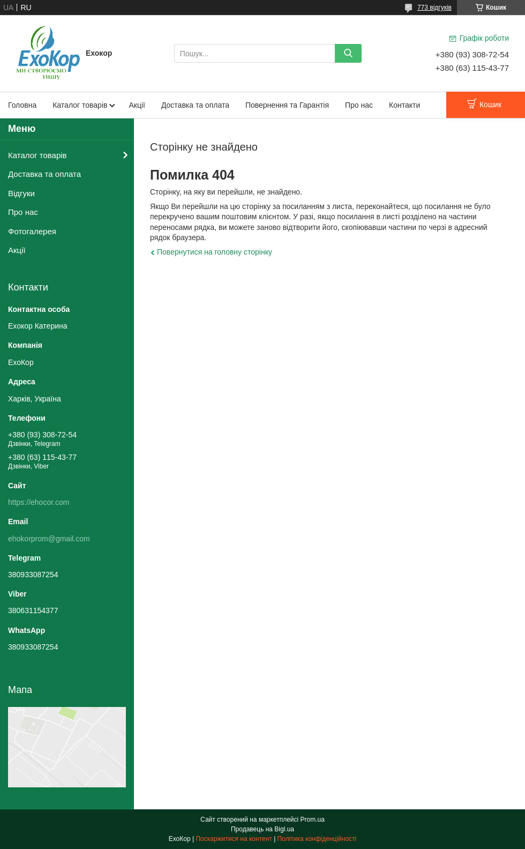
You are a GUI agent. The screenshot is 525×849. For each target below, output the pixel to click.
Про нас (359, 105)
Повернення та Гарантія (287, 105)
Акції (137, 105)
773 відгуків (434, 7)
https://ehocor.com (38, 502)
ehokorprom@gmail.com (49, 538)
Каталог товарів (79, 105)
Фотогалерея (32, 231)
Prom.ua (313, 819)
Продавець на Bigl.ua (262, 829)
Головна (22, 105)
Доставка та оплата (195, 105)
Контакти (404, 105)
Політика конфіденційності (317, 839)
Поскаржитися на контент (234, 839)
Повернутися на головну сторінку (214, 252)
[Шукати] (348, 53)
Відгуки (21, 193)
